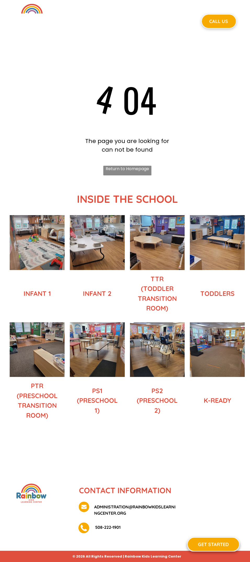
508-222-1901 (107, 527)
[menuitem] (91, 21)
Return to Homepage (127, 169)
